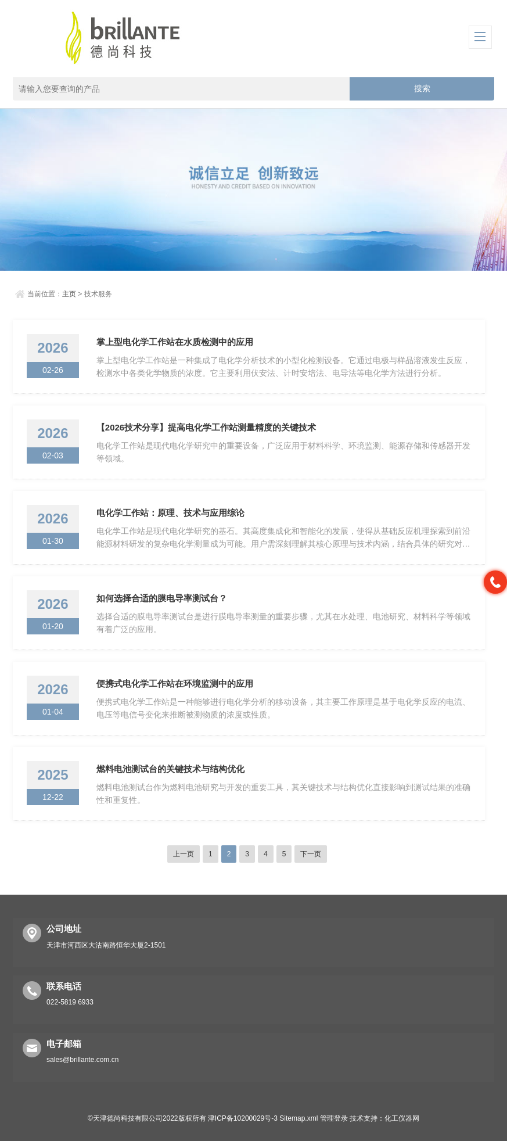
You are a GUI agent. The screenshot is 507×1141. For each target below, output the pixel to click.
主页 (69, 294)
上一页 (183, 854)
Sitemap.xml (298, 1118)
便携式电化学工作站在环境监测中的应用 (174, 683)
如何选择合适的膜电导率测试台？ (161, 598)
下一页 (310, 854)
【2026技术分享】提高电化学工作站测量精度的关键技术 (206, 427)
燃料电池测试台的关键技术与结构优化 (170, 769)
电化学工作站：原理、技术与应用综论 (170, 513)
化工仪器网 (401, 1118)
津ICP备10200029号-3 (243, 1118)
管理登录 (334, 1118)
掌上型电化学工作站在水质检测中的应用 (174, 342)
